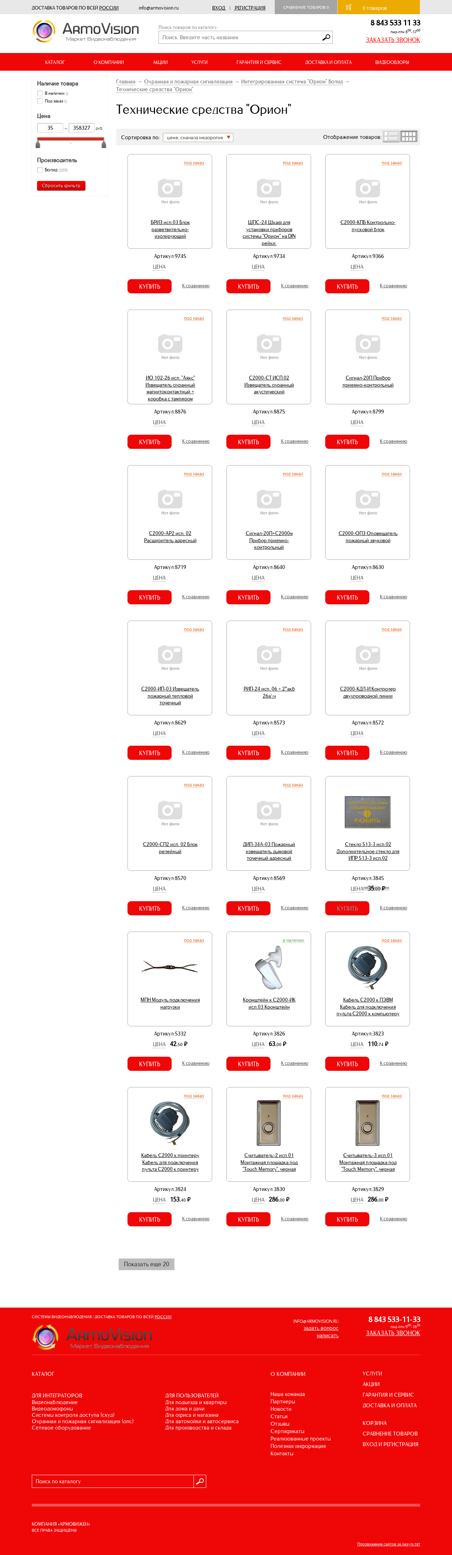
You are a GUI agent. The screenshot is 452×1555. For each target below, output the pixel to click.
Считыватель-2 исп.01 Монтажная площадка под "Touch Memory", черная (269, 1162)
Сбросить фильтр (61, 186)
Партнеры (282, 1401)
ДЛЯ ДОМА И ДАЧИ (184, 1408)
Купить (149, 287)
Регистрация (250, 8)
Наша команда (287, 1394)
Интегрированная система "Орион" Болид (292, 81)
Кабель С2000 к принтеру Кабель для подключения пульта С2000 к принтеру (170, 1162)
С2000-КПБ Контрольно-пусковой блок (368, 226)
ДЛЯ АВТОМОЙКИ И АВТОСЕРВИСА (202, 1421)
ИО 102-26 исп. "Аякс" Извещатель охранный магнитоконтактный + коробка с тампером (170, 388)
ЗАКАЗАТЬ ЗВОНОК (393, 40)
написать (328, 1335)
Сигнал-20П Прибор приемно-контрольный (368, 381)
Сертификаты (287, 1431)
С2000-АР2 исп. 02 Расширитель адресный (170, 537)
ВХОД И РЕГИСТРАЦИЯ (390, 1444)
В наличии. (294, 940)
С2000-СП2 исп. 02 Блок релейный (170, 848)
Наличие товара (57, 83)
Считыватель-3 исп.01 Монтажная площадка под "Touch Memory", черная (368, 1162)
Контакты (281, 1453)
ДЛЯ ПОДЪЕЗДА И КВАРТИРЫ (196, 1402)
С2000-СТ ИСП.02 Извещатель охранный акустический (269, 385)
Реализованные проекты (300, 1438)
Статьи (278, 1416)
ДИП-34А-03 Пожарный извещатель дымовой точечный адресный (269, 851)
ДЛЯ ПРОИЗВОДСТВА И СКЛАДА (198, 1427)
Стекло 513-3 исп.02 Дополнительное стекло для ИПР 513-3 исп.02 (368, 851)
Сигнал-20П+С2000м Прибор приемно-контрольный (269, 540)
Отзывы (280, 1423)
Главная (126, 81)
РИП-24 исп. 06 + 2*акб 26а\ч (269, 692)
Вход (218, 8)
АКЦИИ (160, 62)
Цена (159, 266)
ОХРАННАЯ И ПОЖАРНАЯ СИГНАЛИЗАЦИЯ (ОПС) (82, 1421)
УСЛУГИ (372, 1373)
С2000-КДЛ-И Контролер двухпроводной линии (368, 692)
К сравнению (195, 286)
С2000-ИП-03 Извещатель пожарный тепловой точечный (170, 696)
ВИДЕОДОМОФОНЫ (52, 1408)
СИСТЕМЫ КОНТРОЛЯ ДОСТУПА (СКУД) (73, 1415)
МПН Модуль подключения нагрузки (170, 1003)
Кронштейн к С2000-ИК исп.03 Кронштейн (269, 1003)
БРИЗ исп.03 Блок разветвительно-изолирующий (170, 229)
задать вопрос (321, 1328)
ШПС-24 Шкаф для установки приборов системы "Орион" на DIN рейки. (269, 232)
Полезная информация (298, 1446)
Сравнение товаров (306, 7)
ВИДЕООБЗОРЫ (392, 62)
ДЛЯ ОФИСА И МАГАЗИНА (192, 1415)
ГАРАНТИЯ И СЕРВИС (259, 62)
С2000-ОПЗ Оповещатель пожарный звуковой (368, 537)
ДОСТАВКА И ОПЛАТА (328, 62)
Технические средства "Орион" (154, 89)
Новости (280, 1409)
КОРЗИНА (375, 1423)
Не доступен (376, 887)
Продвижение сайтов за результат (388, 1544)
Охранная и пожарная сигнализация (188, 81)
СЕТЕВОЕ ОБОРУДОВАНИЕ (61, 1427)
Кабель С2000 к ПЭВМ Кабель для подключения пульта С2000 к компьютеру (368, 1007)
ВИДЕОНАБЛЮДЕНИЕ (55, 1402)
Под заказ (194, 162)
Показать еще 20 (146, 1264)
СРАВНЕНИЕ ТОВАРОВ (390, 1433)
